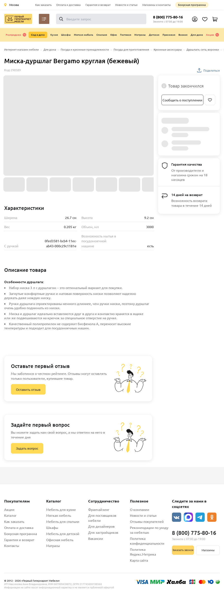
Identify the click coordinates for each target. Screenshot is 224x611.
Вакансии (95, 538)
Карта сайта (139, 560)
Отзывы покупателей (147, 521)
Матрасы (53, 545)
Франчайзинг (98, 509)
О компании (139, 509)
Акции (212, 35)
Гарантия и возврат (98, 5)
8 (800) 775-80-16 (168, 16)
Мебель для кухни (61, 509)
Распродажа (16, 35)
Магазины (208, 550)
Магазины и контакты (156, 5)
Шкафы (52, 527)
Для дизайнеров (101, 526)
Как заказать (43, 5)
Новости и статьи (126, 5)
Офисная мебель (59, 540)
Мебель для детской (62, 533)
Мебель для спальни (62, 521)
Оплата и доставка (68, 5)
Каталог (10, 515)
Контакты (11, 545)
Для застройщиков (103, 532)
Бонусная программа (192, 5)
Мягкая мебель (58, 515)
